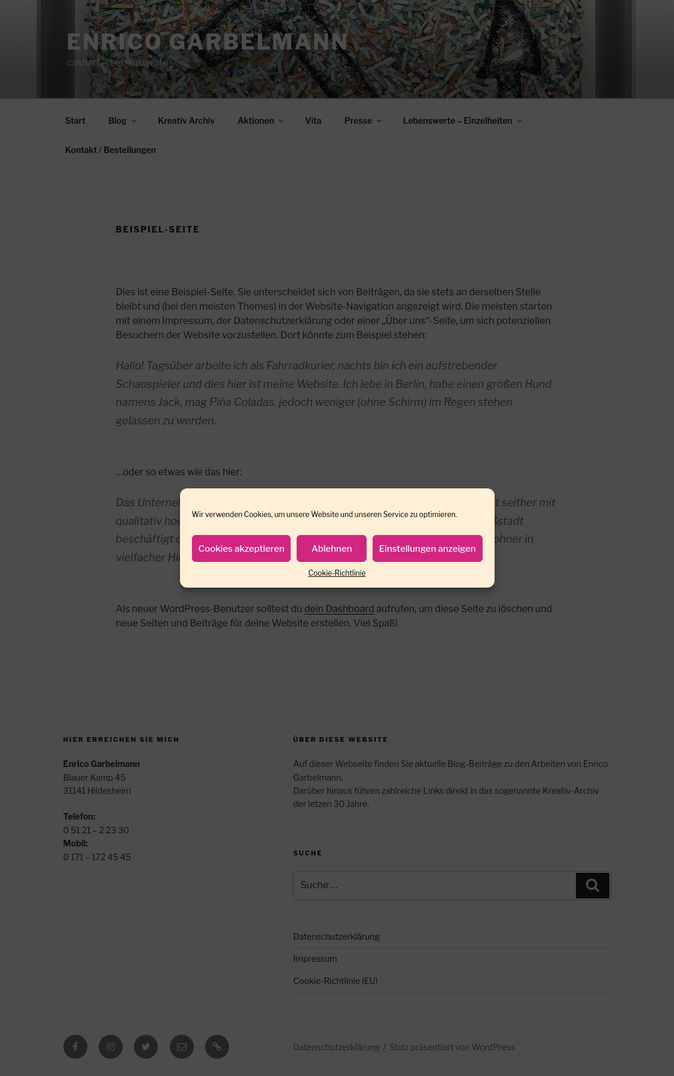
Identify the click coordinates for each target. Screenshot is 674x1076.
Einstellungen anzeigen (427, 548)
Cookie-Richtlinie (337, 572)
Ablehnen (332, 548)
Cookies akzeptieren (242, 548)
